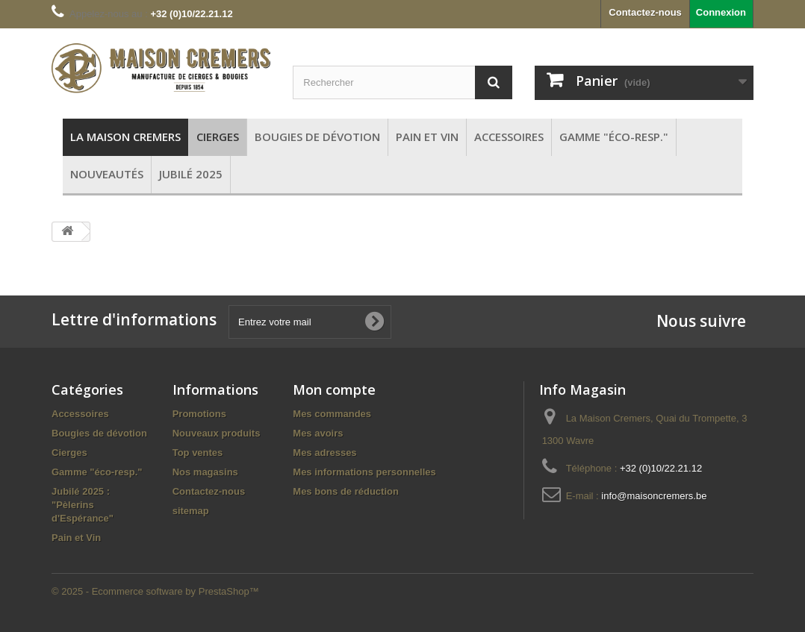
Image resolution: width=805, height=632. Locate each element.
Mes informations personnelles (364, 472)
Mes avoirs (318, 433)
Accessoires (80, 413)
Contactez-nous (645, 12)
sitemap (190, 510)
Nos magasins (205, 472)
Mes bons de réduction (346, 491)
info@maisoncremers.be (653, 495)
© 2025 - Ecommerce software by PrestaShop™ (155, 591)
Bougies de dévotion (99, 433)
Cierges (69, 452)
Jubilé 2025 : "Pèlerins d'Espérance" (83, 505)
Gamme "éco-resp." (97, 472)
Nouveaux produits (216, 433)
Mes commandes (332, 413)
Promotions (199, 413)
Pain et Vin (76, 537)
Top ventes (197, 452)
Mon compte (334, 389)
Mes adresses (324, 452)
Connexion (721, 12)
